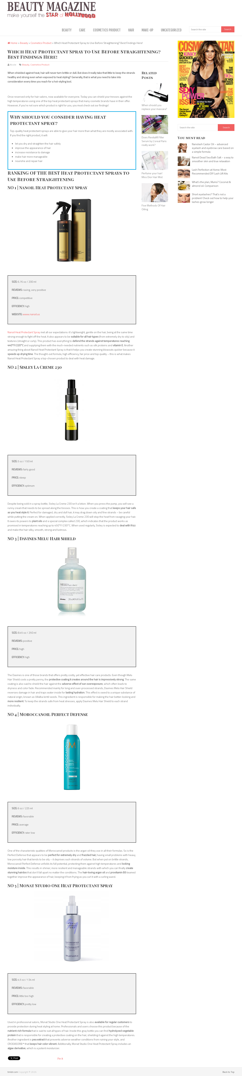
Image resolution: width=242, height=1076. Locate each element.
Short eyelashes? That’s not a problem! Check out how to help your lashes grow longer (212, 198)
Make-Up (147, 30)
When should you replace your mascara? (154, 107)
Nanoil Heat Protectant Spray (24, 332)
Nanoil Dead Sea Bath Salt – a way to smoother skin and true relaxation (212, 159)
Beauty (66, 30)
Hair (131, 30)
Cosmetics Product (107, 30)
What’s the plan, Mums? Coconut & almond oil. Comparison (211, 184)
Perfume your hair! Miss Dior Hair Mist (152, 175)
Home (12, 43)
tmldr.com (13, 1072)
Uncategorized (171, 30)
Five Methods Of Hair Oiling (153, 207)
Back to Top (228, 1072)
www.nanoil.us (31, 314)
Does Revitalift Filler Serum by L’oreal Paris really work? (154, 141)
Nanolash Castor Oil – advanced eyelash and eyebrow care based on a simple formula (213, 148)
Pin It (60, 1058)
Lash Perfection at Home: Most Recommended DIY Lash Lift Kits (210, 171)
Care (82, 30)
